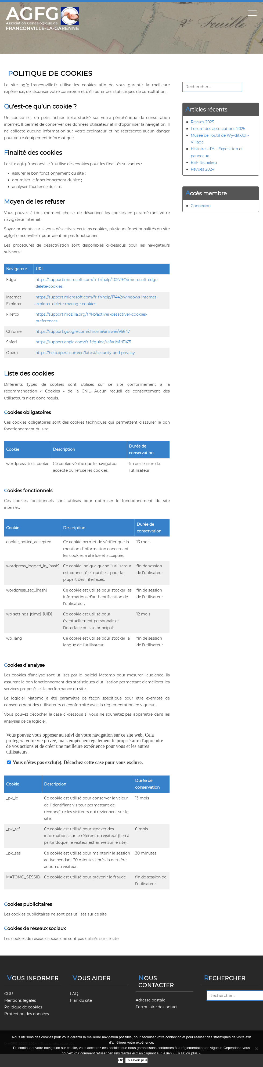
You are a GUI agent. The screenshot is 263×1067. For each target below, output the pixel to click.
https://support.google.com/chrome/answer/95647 (82, 331)
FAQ (74, 993)
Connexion (201, 205)
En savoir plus (136, 1060)
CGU (8, 993)
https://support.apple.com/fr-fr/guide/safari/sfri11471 (83, 342)
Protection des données (26, 1013)
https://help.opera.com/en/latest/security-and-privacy (85, 352)
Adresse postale (150, 1000)
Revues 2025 (202, 122)
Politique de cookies (23, 1007)
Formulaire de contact (157, 1006)
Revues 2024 (202, 169)
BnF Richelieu (204, 162)
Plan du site (81, 1000)
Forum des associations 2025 (218, 128)
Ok (120, 1060)
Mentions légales (20, 1000)
